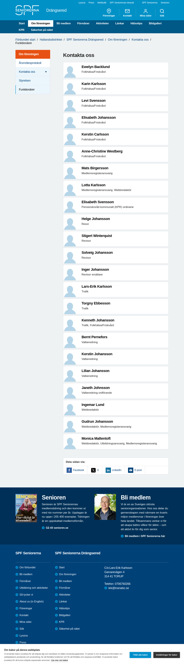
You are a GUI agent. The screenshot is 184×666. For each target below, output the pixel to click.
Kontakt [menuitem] (127, 13)
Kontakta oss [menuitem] (27, 71)
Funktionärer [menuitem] (27, 89)
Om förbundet (27, 567)
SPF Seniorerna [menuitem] (149, 2)
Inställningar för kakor (166, 655)
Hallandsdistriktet (51, 39)
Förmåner (83, 23)
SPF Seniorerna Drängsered (84, 39)
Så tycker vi (26, 594)
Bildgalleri (155, 23)
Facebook (78, 470)
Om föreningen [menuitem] (29, 54)
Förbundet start (25, 39)
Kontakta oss (140, 39)
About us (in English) (32, 601)
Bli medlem (64, 23)
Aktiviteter (102, 23)
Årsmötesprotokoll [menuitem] (30, 63)
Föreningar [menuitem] (109, 13)
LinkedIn (116, 470)
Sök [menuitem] (162, 13)
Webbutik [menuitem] (101, 2)
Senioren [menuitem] (165, 2)
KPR (21, 29)
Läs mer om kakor (59, 660)
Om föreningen (40, 23)
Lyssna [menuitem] (81, 2)
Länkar (119, 23)
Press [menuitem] (91, 2)
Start (22, 23)
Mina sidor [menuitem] (145, 13)
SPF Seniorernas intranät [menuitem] (122, 2)
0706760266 (122, 583)
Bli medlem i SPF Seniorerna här (145, 536)
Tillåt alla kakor (140, 655)
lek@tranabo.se (118, 588)
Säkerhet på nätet (42, 29)
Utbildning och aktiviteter (34, 587)
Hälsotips (136, 23)
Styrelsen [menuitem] (24, 80)
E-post (138, 470)
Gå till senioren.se (57, 527)
